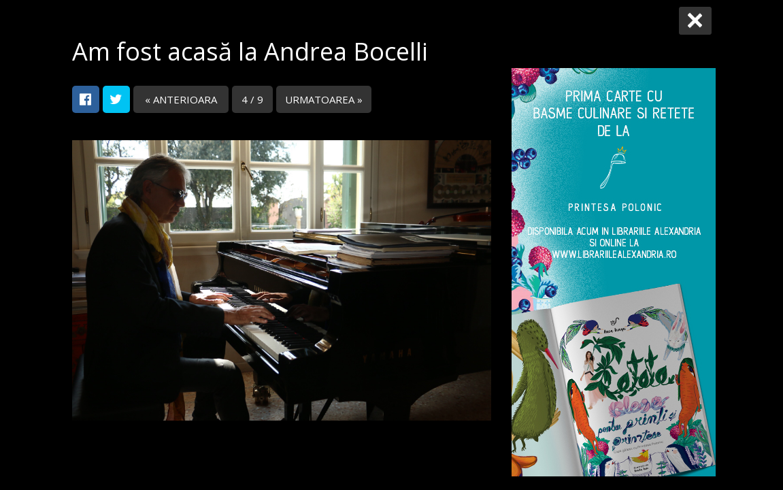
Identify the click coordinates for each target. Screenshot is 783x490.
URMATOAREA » (324, 99)
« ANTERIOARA (181, 99)
